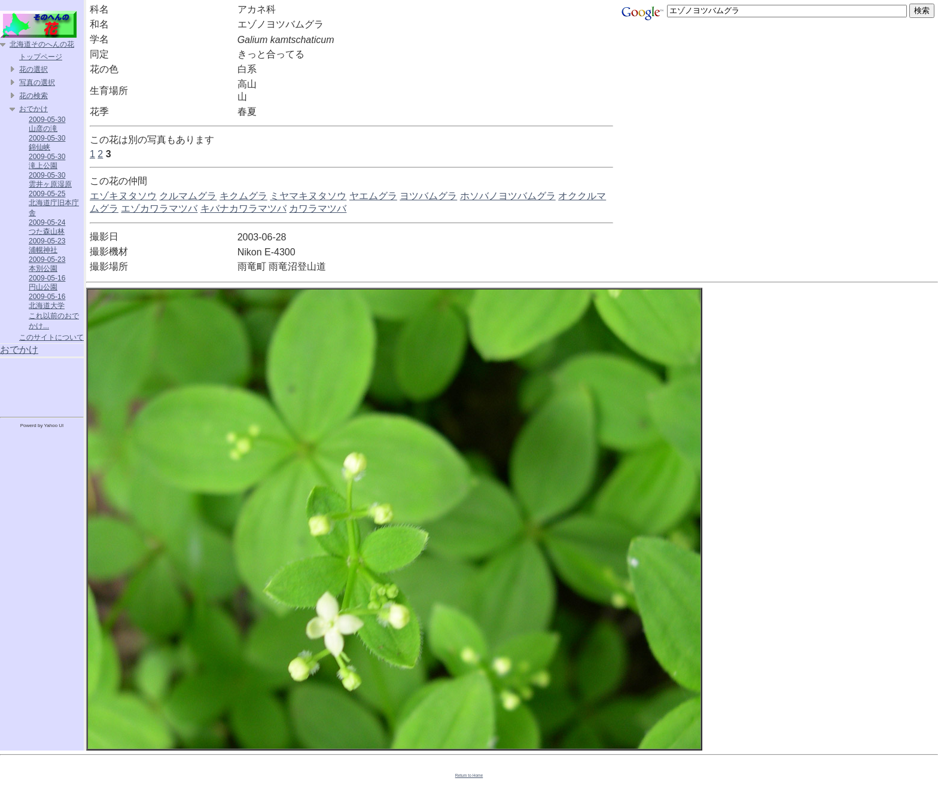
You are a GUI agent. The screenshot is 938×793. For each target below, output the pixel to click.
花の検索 (33, 96)
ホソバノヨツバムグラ (508, 196)
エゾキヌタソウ (123, 196)
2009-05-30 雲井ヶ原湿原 (50, 179)
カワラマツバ (317, 208)
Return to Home (469, 775)
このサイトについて (51, 337)
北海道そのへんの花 (42, 44)
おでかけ (33, 109)
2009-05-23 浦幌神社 (47, 245)
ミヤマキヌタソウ (308, 196)
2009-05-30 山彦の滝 (47, 124)
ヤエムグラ (373, 196)
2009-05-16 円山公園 (47, 282)
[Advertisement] (42, 385)
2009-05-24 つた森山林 (47, 227)
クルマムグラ (188, 196)
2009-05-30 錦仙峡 (47, 142)
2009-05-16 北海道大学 (47, 301)
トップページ (40, 57)
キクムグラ (243, 196)
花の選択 (33, 69)
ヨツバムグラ (428, 196)
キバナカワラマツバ (243, 208)
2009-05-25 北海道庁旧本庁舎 (54, 203)
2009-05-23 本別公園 (47, 264)
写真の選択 (37, 82)
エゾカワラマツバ (159, 208)
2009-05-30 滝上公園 (47, 161)
